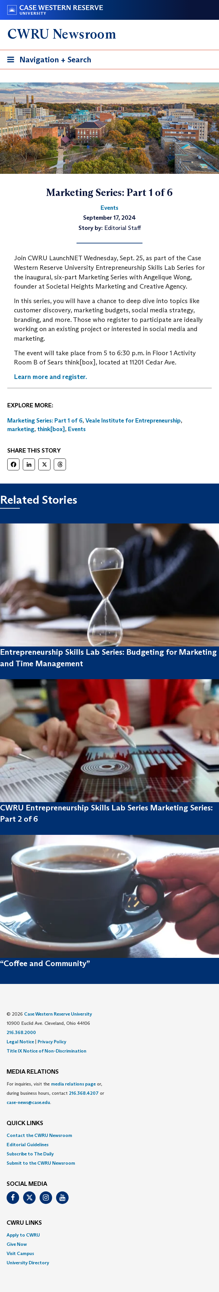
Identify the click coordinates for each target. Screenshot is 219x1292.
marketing (20, 429)
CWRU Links (24, 1223)
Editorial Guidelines (27, 1145)
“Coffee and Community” (45, 963)
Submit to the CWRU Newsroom (41, 1163)
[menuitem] (109, 1135)
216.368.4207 (84, 1093)
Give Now (17, 1244)
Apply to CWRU (23, 1235)
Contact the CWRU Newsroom (39, 1135)
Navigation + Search (47, 61)
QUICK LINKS (25, 1123)
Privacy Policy (52, 1042)
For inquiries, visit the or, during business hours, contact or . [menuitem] (55, 1093)
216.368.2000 (21, 1032)
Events (77, 429)
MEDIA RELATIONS (33, 1072)
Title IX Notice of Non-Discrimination (46, 1051)
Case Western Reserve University (58, 1014)
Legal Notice (20, 1042)
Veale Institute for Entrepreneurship (133, 420)
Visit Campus (20, 1253)
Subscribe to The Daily (30, 1154)
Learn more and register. (50, 377)
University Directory (28, 1263)
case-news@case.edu (28, 1102)
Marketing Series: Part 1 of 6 (44, 420)
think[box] (51, 429)
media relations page (73, 1084)
